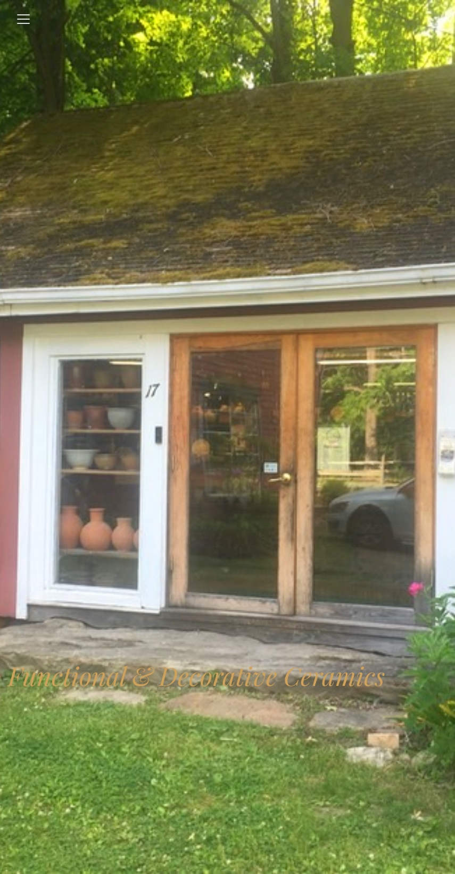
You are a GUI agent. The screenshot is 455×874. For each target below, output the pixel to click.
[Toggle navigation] (23, 19)
